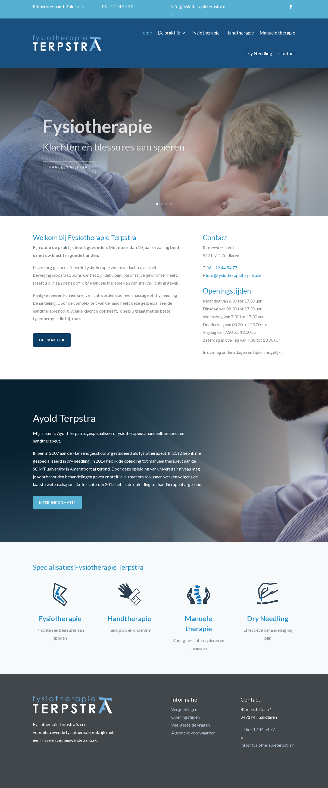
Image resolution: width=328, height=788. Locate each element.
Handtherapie (240, 33)
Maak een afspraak (69, 174)
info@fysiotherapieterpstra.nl (233, 275)
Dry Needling (258, 53)
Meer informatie (57, 502)
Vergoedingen (184, 709)
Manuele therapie (277, 33)
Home (145, 33)
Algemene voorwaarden (193, 732)
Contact (286, 53)
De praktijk (169, 33)
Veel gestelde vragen (190, 724)
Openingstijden (185, 717)
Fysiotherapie (206, 33)
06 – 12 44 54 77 (117, 6)
